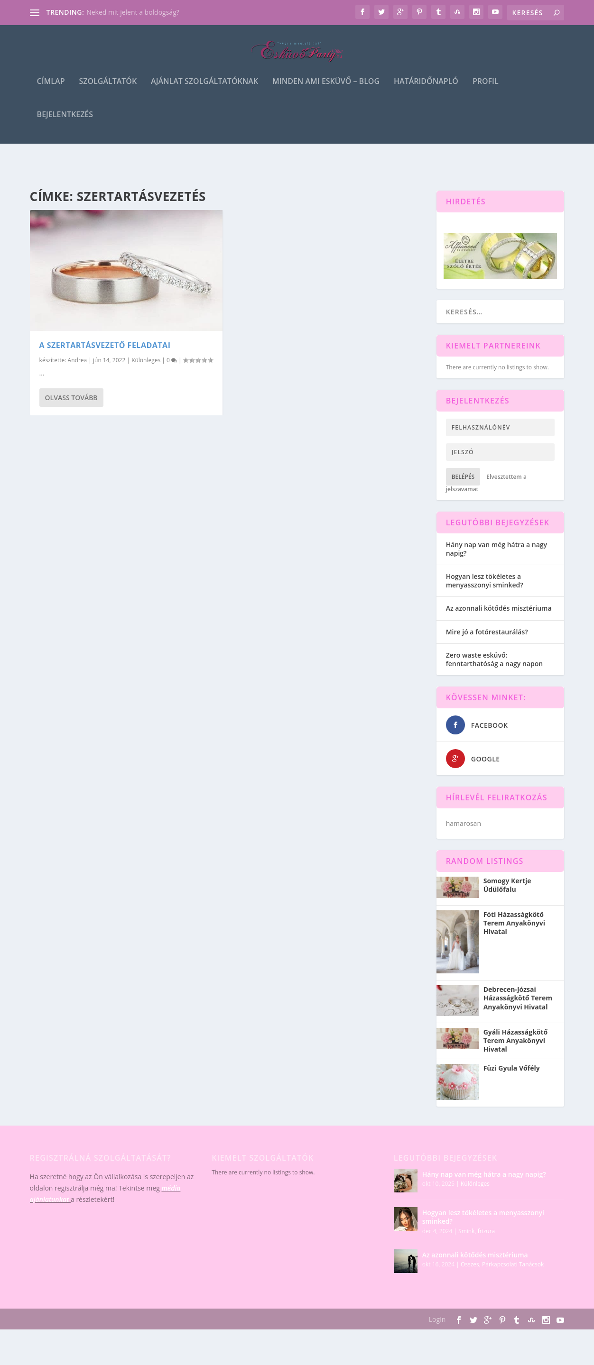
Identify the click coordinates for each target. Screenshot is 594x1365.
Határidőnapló (426, 90)
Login (437, 1319)
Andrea (77, 360)
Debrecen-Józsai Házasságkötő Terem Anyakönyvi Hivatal (517, 998)
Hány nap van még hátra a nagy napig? (496, 549)
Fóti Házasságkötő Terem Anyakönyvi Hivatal (514, 923)
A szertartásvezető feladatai (105, 345)
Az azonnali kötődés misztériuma (499, 608)
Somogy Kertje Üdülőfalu (507, 885)
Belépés (463, 477)
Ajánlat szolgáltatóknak (204, 90)
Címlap (51, 90)
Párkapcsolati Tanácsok (513, 1264)
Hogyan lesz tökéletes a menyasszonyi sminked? (484, 580)
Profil (486, 90)
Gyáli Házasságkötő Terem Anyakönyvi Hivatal (515, 1041)
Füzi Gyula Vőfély (511, 1068)
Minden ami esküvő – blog (326, 90)
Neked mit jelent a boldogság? (132, 12)
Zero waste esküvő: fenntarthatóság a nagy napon (494, 659)
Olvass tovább (71, 397)
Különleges (145, 360)
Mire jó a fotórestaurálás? (487, 631)
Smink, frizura (476, 1231)
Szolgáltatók (108, 90)
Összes (470, 1264)
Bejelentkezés (65, 123)
